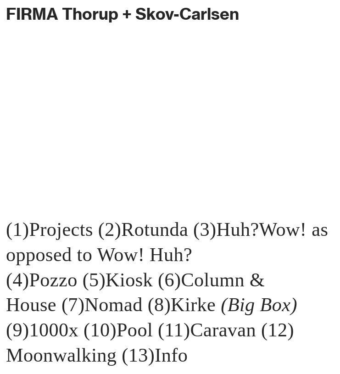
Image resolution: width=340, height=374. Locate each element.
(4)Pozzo (42, 279)
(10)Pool (118, 330)
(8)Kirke (184, 304)
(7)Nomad (102, 304)
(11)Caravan (207, 330)
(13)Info (155, 355)
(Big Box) (259, 304)
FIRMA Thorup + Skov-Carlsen (122, 14)
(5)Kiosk (120, 279)
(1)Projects (49, 229)
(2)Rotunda (143, 229)
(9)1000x (42, 330)
